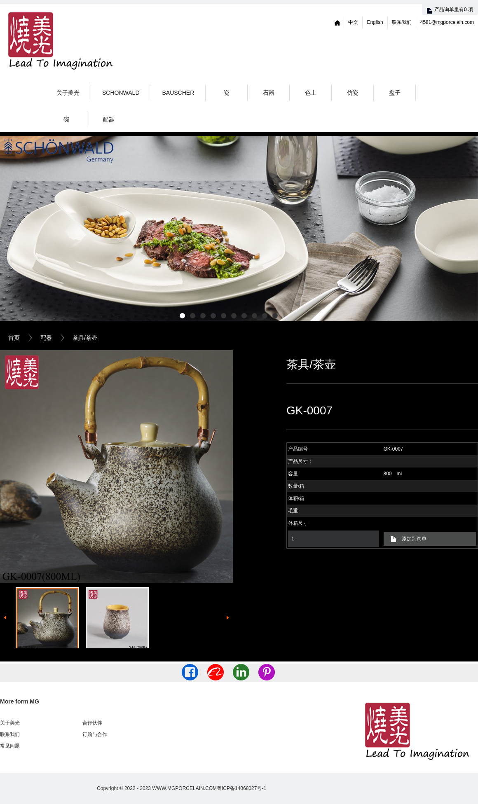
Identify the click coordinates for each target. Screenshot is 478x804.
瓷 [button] (227, 92)
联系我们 (402, 22)
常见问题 (10, 746)
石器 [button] (268, 92)
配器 (46, 337)
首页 (14, 337)
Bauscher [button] (178, 92)
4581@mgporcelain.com (447, 22)
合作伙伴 (92, 723)
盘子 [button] (395, 92)
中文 (353, 22)
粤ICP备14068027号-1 (241, 788)
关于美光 (68, 92)
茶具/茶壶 (85, 337)
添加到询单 (414, 539)
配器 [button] (108, 119)
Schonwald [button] (121, 92)
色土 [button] (310, 92)
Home (337, 22)
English (375, 22)
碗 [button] (66, 119)
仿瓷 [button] (352, 92)
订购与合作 (94, 734)
